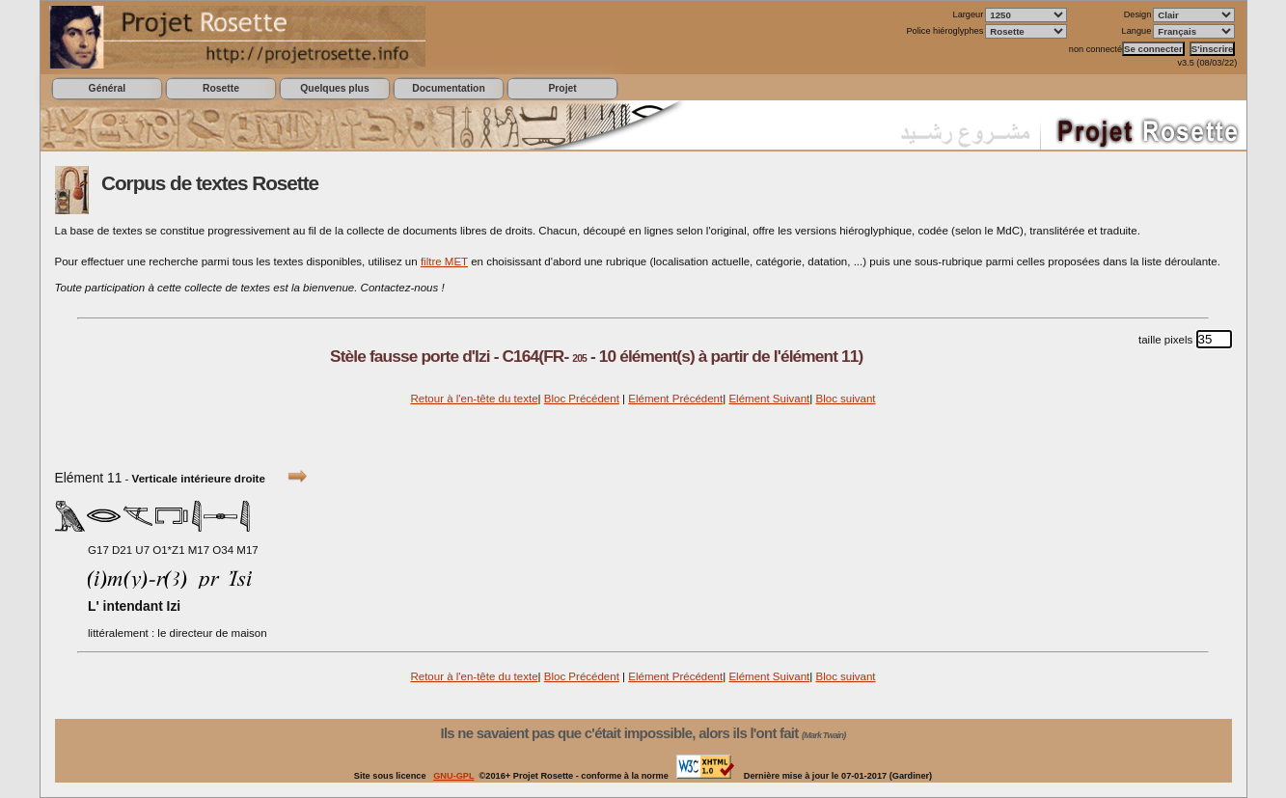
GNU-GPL (453, 776)
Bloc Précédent (581, 398)
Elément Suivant (768, 398)
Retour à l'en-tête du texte (473, 398)
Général (107, 88)
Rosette (221, 88)
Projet (562, 88)
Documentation (448, 88)
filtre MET (444, 261)
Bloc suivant (845, 398)
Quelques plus (334, 88)
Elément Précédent (675, 398)
